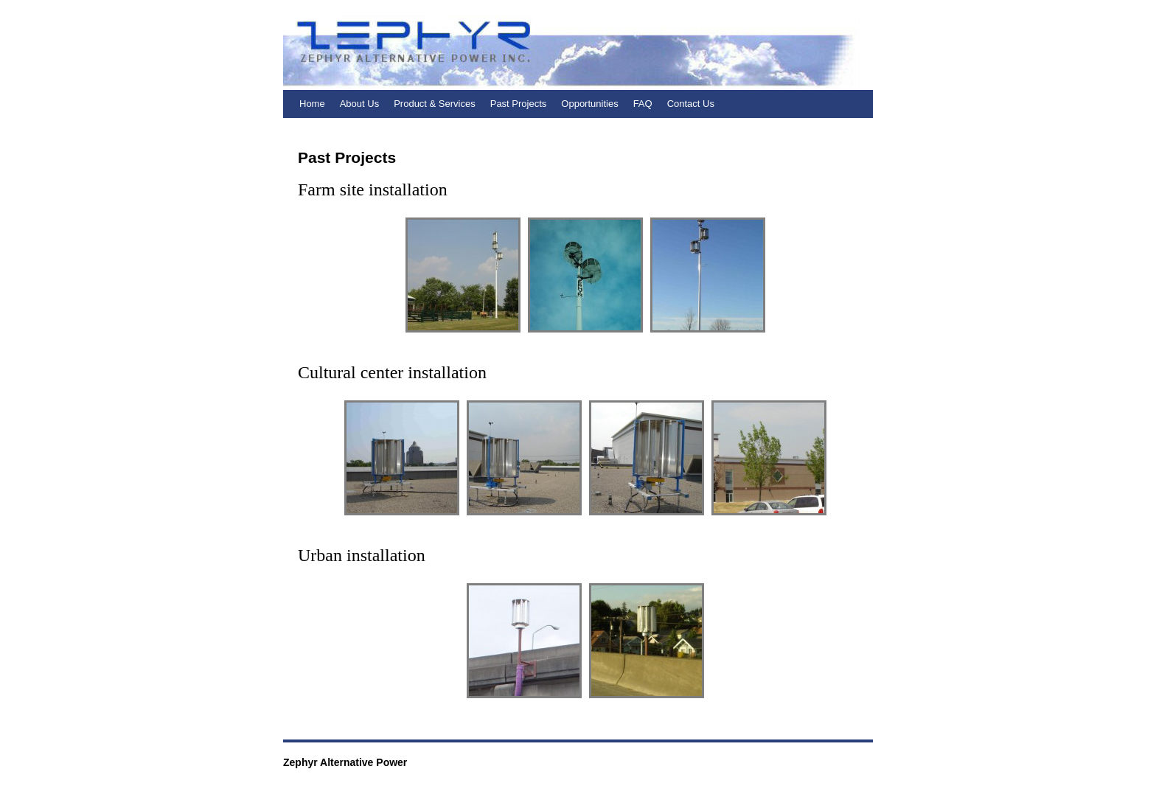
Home (312, 103)
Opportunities (589, 103)
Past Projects (518, 103)
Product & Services (435, 103)
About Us (359, 103)
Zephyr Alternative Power (345, 762)
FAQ (642, 103)
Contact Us (690, 103)
